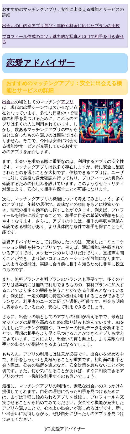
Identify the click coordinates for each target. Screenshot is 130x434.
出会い (8, 102)
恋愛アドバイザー (40, 63)
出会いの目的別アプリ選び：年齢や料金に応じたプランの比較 (61, 25)
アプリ (67, 102)
